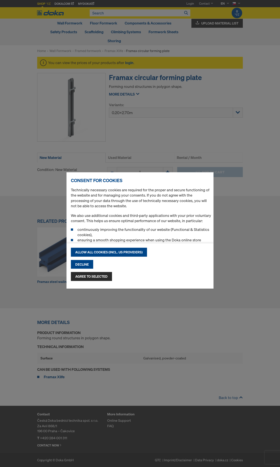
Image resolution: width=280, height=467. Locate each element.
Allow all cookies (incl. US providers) (109, 252)
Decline (82, 264)
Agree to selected (91, 276)
